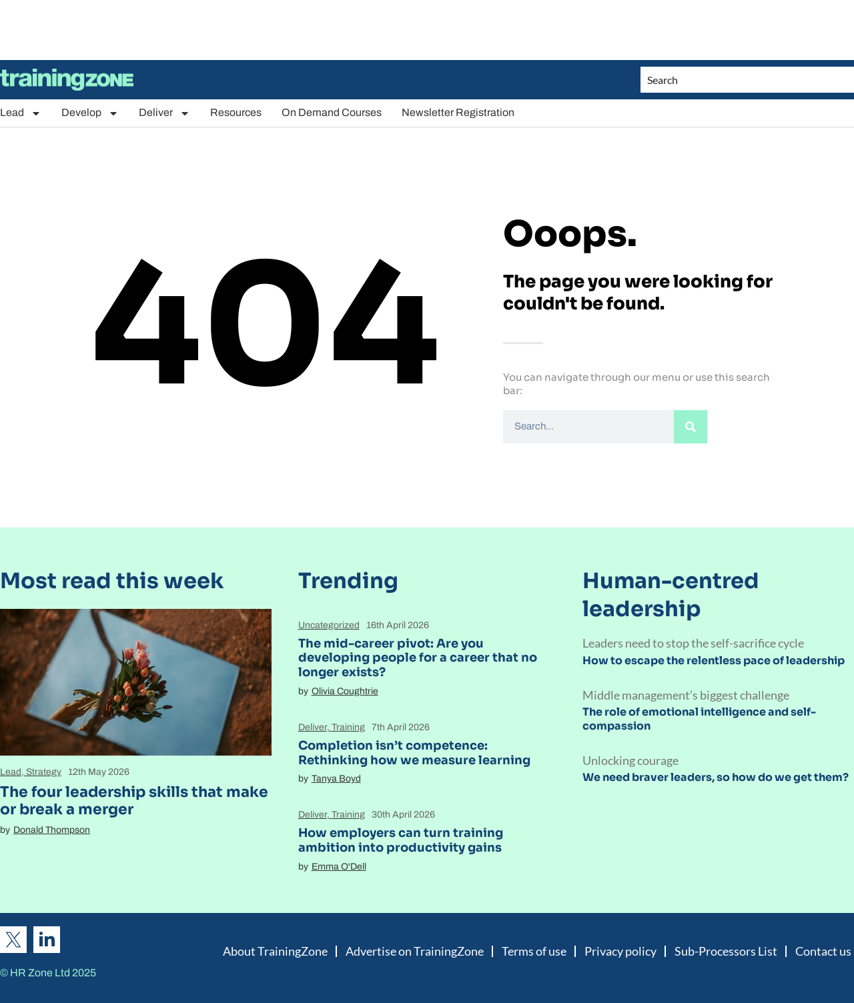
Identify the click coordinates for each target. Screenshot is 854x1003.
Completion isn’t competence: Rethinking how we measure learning (414, 753)
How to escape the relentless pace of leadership (713, 661)
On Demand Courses (332, 112)
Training (348, 727)
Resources (236, 112)
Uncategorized (329, 625)
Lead (20, 113)
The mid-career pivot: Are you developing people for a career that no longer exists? (417, 658)
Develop (90, 113)
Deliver (164, 113)
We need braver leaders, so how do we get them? (715, 777)
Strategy (43, 772)
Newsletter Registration (458, 112)
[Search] (690, 426)
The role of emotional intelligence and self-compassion (699, 719)
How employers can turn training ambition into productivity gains (400, 840)
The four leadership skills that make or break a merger (134, 800)
